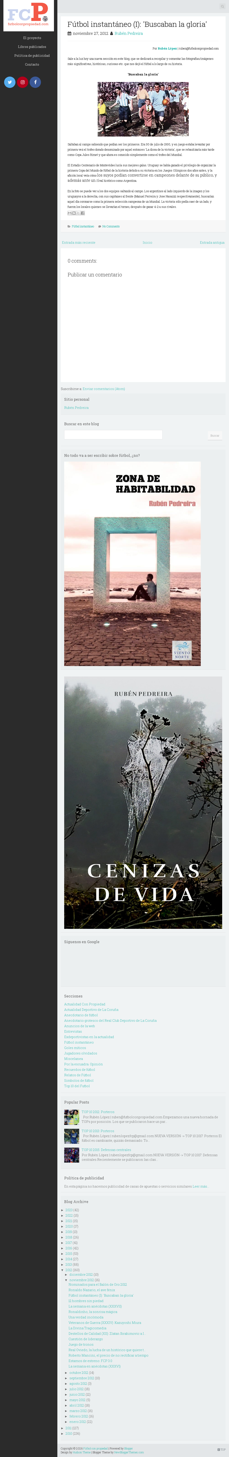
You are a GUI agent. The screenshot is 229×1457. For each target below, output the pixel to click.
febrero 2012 (78, 1416)
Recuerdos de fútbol (79, 1069)
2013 (69, 1264)
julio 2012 (76, 1389)
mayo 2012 (77, 1400)
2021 (69, 1221)
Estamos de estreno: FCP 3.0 (90, 1361)
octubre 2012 (78, 1372)
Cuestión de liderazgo (86, 1339)
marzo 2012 (78, 1411)
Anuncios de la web (79, 1026)
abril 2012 (76, 1405)
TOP (222, 1449)
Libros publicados (32, 47)
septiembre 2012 (81, 1378)
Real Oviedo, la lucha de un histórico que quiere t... (107, 1350)
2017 (69, 1243)
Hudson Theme (82, 1452)
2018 (69, 1237)
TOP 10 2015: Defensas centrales (106, 1150)
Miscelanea (73, 1059)
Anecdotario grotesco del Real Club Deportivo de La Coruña (110, 1020)
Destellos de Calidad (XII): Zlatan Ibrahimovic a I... (107, 1333)
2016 (69, 1248)
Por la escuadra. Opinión (83, 1064)
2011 (68, 1428)
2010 (69, 1433)
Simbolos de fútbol (79, 1080)
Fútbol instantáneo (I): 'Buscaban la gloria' (137, 24)
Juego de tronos (81, 1344)
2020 (69, 1226)
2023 (69, 1210)
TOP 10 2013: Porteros (98, 1131)
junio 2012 (77, 1394)
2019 (69, 1232)
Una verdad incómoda (86, 1317)
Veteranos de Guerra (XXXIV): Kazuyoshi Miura (105, 1322)
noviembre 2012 (81, 1280)
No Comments (111, 226)
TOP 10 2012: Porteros (98, 1112)
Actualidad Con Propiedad (84, 1004)
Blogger (128, 1448)
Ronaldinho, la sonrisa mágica (93, 1312)
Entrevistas (73, 1031)
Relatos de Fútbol (77, 1075)
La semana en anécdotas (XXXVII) (95, 1306)
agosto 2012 (78, 1383)
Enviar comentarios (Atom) (104, 389)
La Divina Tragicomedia (87, 1328)
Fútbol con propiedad (95, 1448)
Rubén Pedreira (129, 33)
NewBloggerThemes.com (129, 1452)
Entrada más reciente (78, 242)
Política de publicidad (32, 55)
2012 (69, 1270)
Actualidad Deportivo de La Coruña (91, 1009)
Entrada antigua (212, 242)
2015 (69, 1253)
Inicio (147, 242)
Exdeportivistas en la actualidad (89, 1037)
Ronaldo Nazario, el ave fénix (92, 1290)
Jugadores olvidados (80, 1053)
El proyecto (32, 38)
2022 (69, 1215)
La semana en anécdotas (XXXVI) (95, 1366)
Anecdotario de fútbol (81, 1015)
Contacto (32, 64)
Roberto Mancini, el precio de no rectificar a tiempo (108, 1355)
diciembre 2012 (81, 1274)
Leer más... (201, 1186)
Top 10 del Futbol (77, 1086)
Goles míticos (75, 1048)
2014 (69, 1259)
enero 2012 (77, 1422)
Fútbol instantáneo (83, 226)
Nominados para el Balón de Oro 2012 (98, 1284)
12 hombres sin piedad (86, 1301)
